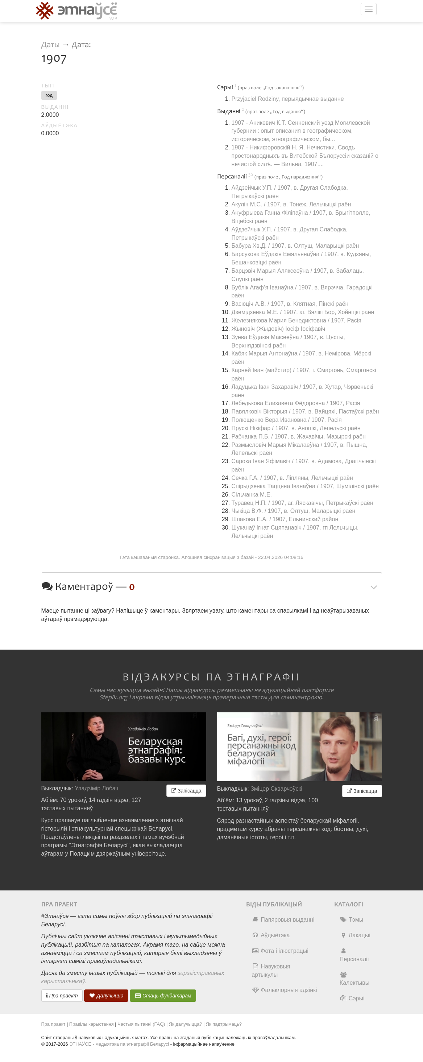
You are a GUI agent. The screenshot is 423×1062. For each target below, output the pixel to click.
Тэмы (351, 920)
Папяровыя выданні (283, 920)
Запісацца (186, 791)
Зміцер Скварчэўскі (276, 789)
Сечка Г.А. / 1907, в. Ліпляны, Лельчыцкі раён (292, 478)
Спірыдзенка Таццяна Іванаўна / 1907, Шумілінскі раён (305, 486)
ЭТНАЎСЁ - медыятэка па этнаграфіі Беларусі (119, 1044)
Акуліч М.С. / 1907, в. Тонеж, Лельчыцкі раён (291, 204)
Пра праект (62, 996)
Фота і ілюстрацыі (280, 951)
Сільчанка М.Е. (252, 494)
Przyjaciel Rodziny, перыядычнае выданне (288, 99)
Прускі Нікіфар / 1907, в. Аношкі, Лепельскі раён (296, 428)
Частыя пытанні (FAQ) (141, 1024)
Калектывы (354, 979)
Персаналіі (354, 955)
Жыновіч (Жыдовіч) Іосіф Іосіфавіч (278, 329)
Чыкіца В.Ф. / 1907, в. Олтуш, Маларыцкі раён (294, 511)
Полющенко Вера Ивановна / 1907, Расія (287, 420)
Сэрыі (352, 998)
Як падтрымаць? (224, 1024)
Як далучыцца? (185, 1024)
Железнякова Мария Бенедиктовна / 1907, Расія (296, 320)
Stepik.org (113, 697)
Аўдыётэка (271, 935)
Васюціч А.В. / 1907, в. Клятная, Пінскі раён (290, 304)
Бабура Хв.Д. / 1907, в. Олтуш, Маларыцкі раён (295, 246)
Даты (50, 44)
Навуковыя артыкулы (271, 970)
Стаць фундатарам (162, 996)
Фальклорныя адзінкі (284, 990)
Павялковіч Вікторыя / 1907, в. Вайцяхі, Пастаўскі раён (305, 411)
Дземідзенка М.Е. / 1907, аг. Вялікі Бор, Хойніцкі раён (303, 312)
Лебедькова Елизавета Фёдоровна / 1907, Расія (296, 403)
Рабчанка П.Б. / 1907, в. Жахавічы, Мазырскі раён (299, 436)
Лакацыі (355, 935)
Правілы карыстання (91, 1024)
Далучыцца (106, 996)
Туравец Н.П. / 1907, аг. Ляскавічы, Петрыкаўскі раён (302, 503)
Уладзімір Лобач (97, 788)
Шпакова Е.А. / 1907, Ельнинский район (285, 519)
